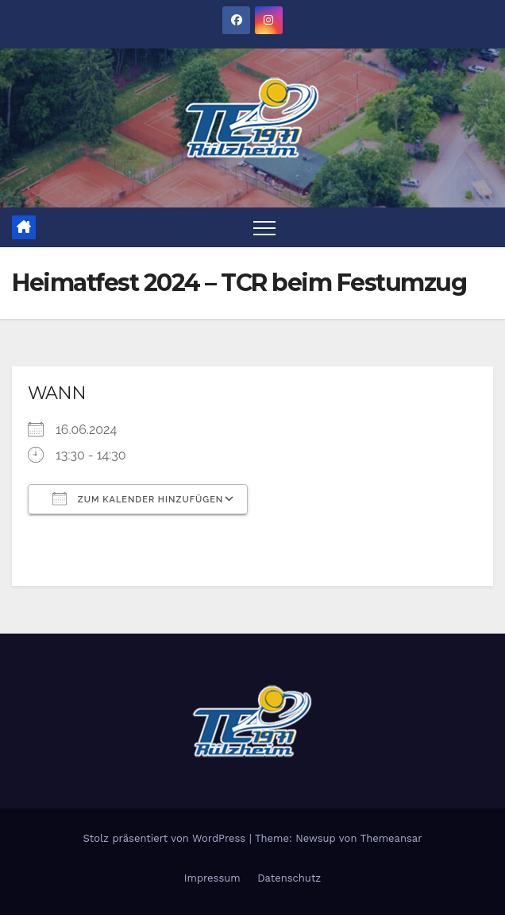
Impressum (212, 878)
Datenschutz (289, 878)
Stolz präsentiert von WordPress (166, 838)
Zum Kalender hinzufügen (137, 498)
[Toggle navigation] (264, 227)
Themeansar (391, 838)
